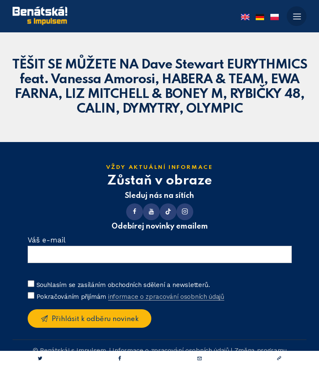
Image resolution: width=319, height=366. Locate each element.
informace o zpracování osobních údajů (166, 297)
